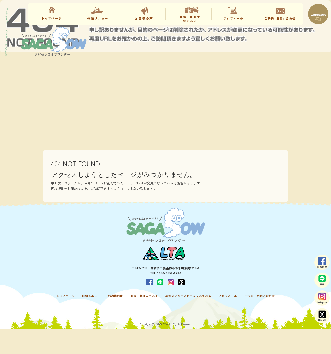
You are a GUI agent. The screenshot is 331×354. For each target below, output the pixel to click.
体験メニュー (97, 14)
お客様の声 (143, 14)
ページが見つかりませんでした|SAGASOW (6, 32)
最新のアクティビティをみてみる (188, 296)
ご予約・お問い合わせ (280, 14)
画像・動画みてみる (188, 14)
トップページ (51, 14)
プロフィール (234, 14)
